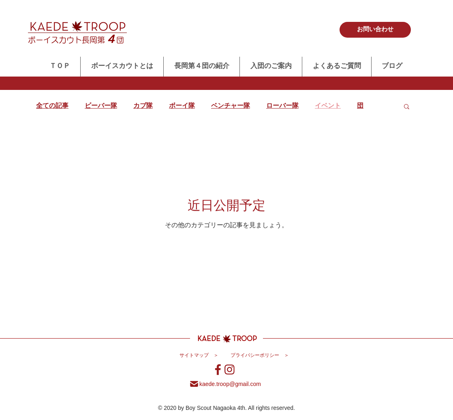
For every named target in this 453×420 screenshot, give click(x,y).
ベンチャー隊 (230, 106)
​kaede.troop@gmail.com (230, 384)
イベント (328, 106)
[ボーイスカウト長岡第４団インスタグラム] (229, 369)
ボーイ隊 (182, 106)
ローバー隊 (282, 106)
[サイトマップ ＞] (199, 356)
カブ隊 (143, 106)
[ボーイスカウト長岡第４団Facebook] (218, 369)
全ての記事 (52, 106)
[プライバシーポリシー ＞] (260, 356)
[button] (406, 107)
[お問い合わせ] (375, 30)
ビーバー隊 (101, 106)
